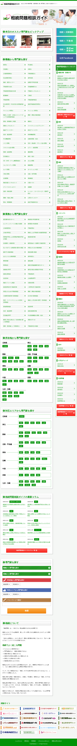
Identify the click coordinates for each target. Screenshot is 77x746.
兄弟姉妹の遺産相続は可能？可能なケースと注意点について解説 (14, 514)
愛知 (10, 369)
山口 (4, 384)
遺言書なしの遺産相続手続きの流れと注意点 (39, 505)
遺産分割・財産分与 (15, 501)
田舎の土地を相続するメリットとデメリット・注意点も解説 (39, 524)
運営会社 (26, 741)
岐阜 (21, 369)
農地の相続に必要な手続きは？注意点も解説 (14, 533)
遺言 (36, 501)
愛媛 (46, 381)
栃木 (21, 361)
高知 (41, 381)
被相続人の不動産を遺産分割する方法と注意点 (14, 505)
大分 (21, 392)
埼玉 (17, 357)
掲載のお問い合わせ (57, 741)
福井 (46, 357)
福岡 (4, 392)
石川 (41, 357)
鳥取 (16, 381)
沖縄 (4, 399)
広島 (10, 381)
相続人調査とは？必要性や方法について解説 (39, 514)
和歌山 (30, 373)
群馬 (16, 361)
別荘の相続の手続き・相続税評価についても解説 (14, 524)
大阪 (29, 369)
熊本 (16, 392)
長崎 (4, 396)
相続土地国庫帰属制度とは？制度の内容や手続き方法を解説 (14, 542)
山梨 (29, 361)
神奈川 (11, 357)
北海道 (5, 346)
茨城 (10, 361)
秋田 (41, 346)
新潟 (29, 357)
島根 (21, 381)
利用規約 (33, 741)
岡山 (4, 381)
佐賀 (10, 392)
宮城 (46, 346)
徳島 (35, 381)
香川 (29, 381)
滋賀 (35, 369)
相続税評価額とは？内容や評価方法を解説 (39, 542)
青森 (29, 346)
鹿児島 (16, 396)
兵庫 (36, 373)
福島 (35, 349)
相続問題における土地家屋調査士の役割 (39, 532)
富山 (35, 357)
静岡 (4, 369)
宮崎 (10, 396)
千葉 (4, 361)
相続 (11, 511)
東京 (4, 357)
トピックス (37, 530)
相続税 (36, 539)
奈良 (46, 369)
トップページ (18, 741)
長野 (35, 361)
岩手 (35, 346)
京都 (41, 369)
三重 (16, 369)
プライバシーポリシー (43, 741)
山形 (29, 349)
